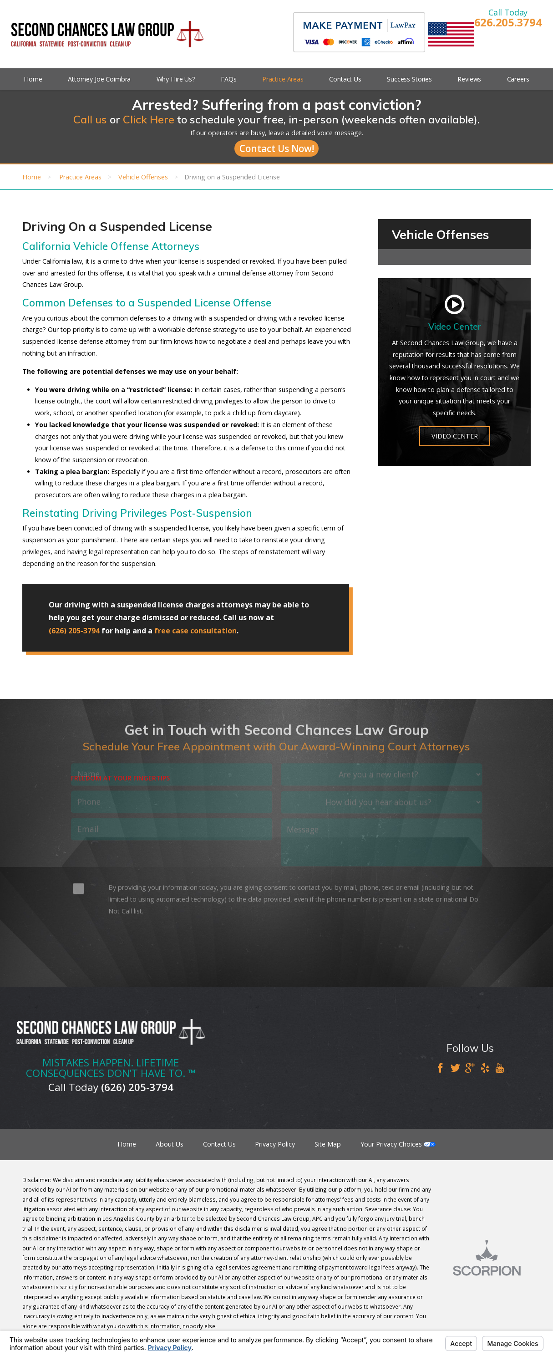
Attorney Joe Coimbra (99, 79)
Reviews (469, 79)
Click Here (148, 119)
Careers (518, 79)
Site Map (328, 1144)
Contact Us (345, 79)
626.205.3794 (508, 22)
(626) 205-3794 (74, 631)
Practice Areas (283, 79)
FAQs (228, 79)
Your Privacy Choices (398, 1144)
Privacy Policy (275, 1144)
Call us (90, 119)
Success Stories (409, 79)
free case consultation (195, 631)
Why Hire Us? (176, 79)
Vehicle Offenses (143, 177)
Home (33, 79)
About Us (169, 1144)
